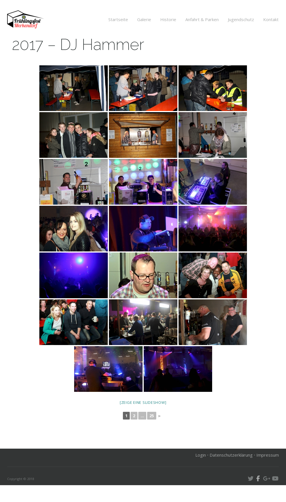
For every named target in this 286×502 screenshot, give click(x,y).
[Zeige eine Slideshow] (143, 419)
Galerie (144, 19)
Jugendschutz (241, 19)
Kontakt (271, 19)
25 (151, 433)
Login (200, 472)
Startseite (118, 19)
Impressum (267, 472)
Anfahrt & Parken (202, 19)
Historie (168, 19)
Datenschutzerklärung (231, 472)
